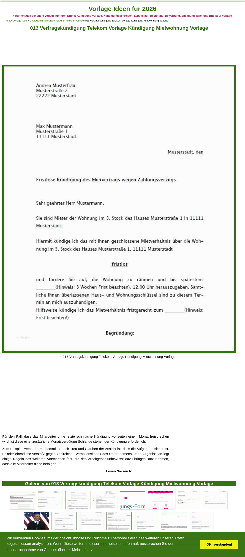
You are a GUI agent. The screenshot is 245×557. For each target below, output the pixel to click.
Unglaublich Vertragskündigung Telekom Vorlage (57, 20)
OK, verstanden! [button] (219, 544)
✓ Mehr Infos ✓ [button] (80, 550)
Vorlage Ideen (20, 20)
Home (8, 20)
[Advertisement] (119, 49)
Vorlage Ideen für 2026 (123, 8)
